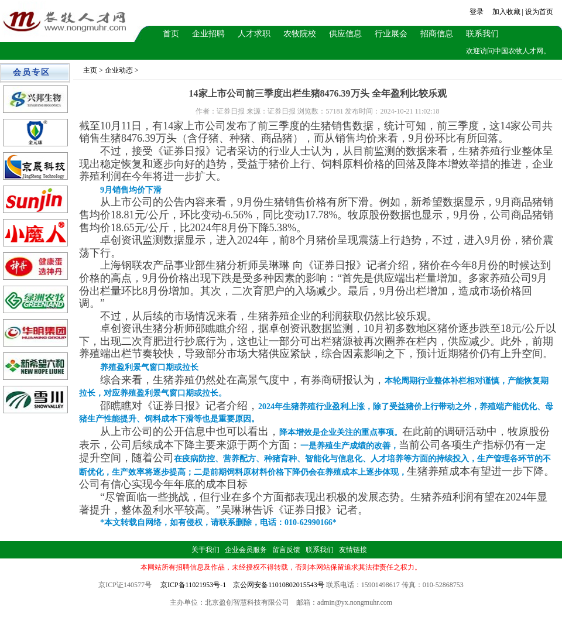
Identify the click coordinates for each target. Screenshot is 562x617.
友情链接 (353, 550)
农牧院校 (299, 33)
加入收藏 (506, 12)
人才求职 (254, 33)
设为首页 (539, 12)
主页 (90, 70)
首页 (171, 33)
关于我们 (205, 550)
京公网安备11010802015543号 (278, 585)
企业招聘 (208, 33)
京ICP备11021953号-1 (193, 585)
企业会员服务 (246, 550)
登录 (477, 12)
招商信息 (436, 33)
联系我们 (482, 33)
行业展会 (391, 33)
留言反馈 (286, 550)
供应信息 (345, 33)
